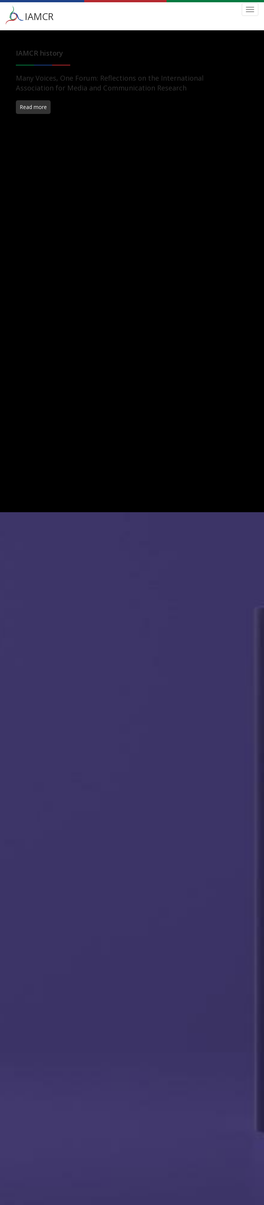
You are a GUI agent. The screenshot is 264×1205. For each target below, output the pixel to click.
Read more (33, 107)
